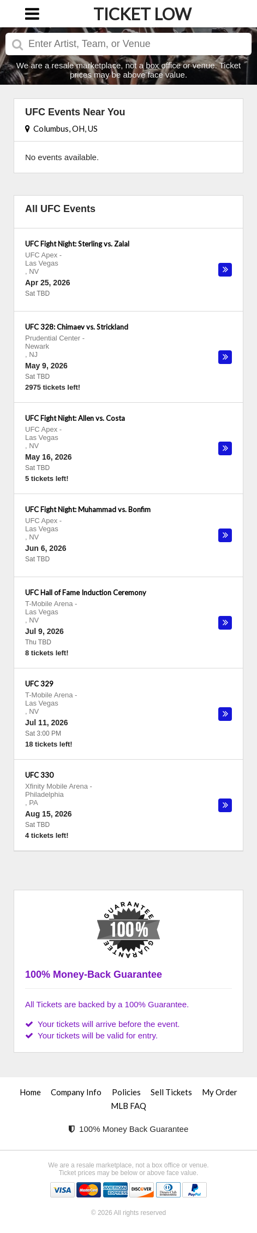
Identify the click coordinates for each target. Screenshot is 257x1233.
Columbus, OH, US (61, 128)
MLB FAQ (128, 1106)
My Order (219, 1092)
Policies (126, 1092)
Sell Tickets (171, 1092)
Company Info (76, 1092)
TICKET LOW (142, 14)
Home (30, 1092)
